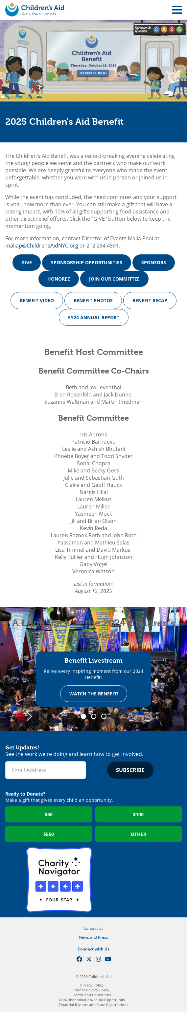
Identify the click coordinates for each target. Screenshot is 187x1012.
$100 (138, 814)
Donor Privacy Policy (91, 989)
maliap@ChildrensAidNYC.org (41, 245)
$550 (48, 834)
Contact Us (93, 928)
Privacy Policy (92, 985)
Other (138, 834)
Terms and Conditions (92, 994)
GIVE (26, 262)
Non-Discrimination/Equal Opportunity (92, 999)
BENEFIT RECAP (149, 300)
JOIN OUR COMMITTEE (114, 279)
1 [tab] (85, 716)
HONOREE (58, 279)
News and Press (93, 937)
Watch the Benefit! (93, 693)
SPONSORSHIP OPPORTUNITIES (86, 262)
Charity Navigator (59, 879)
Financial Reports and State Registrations (93, 1004)
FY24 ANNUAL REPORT (93, 317)
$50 (49, 814)
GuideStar (128, 879)
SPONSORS (153, 262)
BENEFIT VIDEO (37, 300)
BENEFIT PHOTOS (93, 300)
